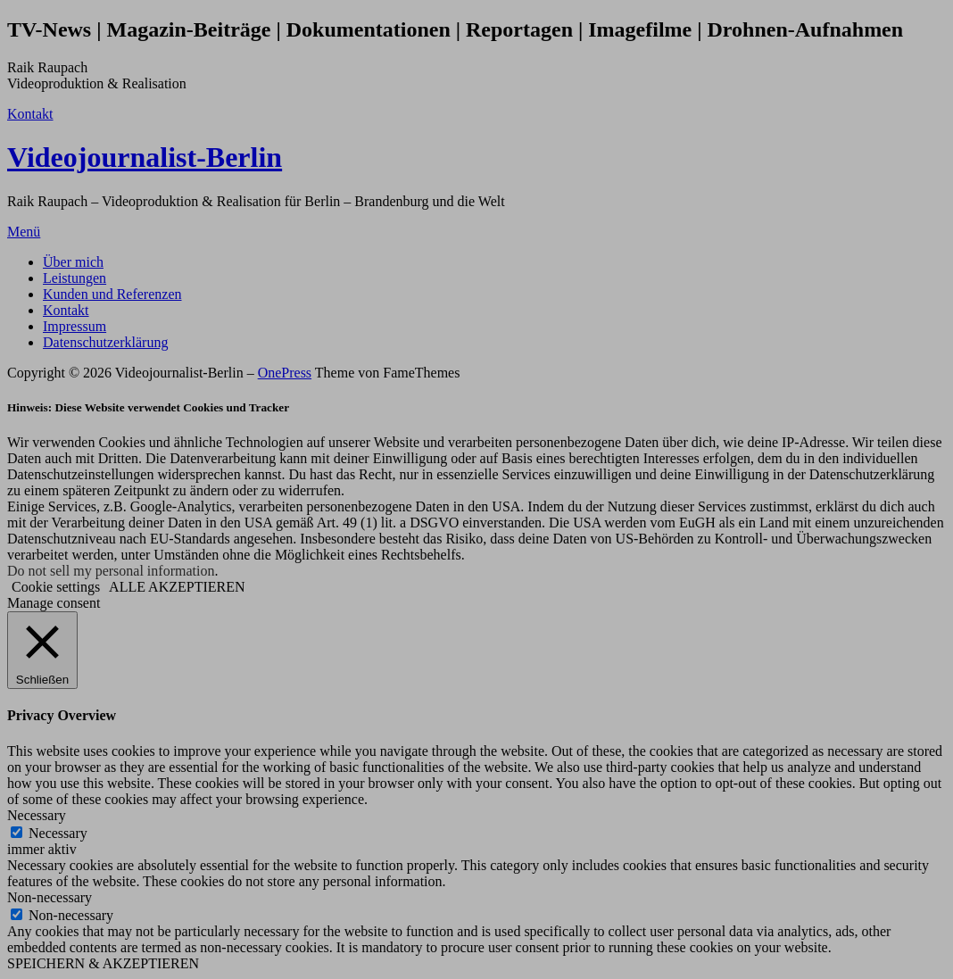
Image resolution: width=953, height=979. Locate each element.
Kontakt (30, 113)
